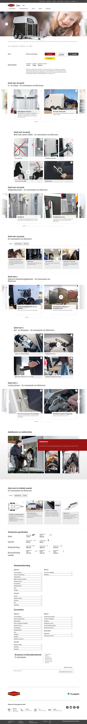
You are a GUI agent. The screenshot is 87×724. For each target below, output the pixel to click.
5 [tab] (43, 231)
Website (18, 5)
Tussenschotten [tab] (18, 250)
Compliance (45, 721)
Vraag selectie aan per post (66, 679)
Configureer (49, 64)
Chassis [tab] (10, 503)
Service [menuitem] (33, 8)
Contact (54, 1)
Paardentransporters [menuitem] (23, 8)
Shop (23, 5)
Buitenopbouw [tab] (18, 503)
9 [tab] (63, 231)
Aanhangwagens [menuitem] (12, 8)
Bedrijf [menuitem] (40, 8)
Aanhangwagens (14, 52)
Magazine (49, 1)
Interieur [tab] (10, 250)
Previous (6, 30)
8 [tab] (58, 231)
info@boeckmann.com (57, 710)
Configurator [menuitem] (48, 8)
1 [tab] (36, 127)
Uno (27, 52)
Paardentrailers (22, 52)
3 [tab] (46, 127)
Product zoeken (60, 1)
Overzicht (49, 60)
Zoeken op (68, 1)
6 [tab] (48, 231)
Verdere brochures (68, 675)
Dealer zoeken (42, 1)
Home (9, 52)
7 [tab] (53, 231)
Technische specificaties (61, 61)
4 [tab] (51, 127)
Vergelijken (74, 60)
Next (80, 30)
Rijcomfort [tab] (26, 250)
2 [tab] (41, 127)
